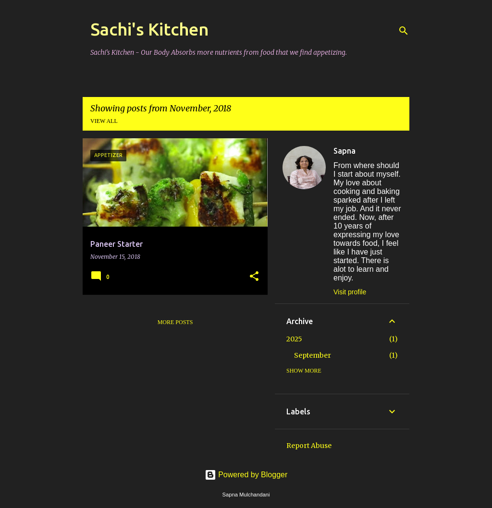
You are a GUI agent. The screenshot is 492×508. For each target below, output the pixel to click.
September (312, 355)
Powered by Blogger (246, 475)
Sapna (344, 150)
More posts (175, 322)
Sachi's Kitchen (149, 29)
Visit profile (349, 292)
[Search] (403, 30)
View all (104, 121)
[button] (254, 276)
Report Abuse (309, 445)
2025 (294, 339)
